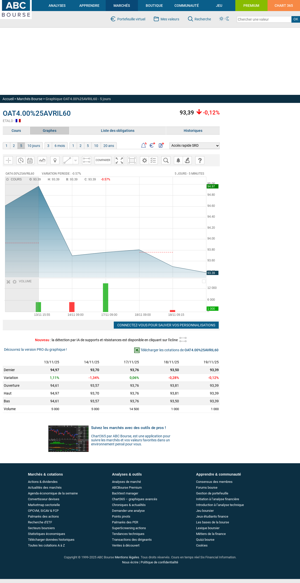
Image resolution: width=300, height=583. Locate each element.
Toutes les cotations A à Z (46, 545)
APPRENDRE (89, 6)
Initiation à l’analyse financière (217, 499)
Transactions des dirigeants (132, 539)
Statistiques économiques (46, 534)
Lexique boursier (207, 528)
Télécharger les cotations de (179, 350)
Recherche (202, 19)
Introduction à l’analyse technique (220, 505)
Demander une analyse (128, 511)
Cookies (202, 545)
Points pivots (121, 516)
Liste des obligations (117, 131)
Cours (16, 131)
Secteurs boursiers (41, 528)
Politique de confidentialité (159, 562)
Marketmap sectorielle (44, 505)
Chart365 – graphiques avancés (134, 499)
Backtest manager (125, 493)
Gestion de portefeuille (212, 493)
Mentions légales (127, 557)
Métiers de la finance (211, 534)
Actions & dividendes (43, 482)
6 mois (60, 146)
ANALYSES (57, 6)
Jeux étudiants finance (212, 516)
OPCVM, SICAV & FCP (43, 511)
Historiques (193, 131)
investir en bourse (13, 2)
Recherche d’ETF (40, 522)
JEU (219, 6)
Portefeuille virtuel (131, 19)
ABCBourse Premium (127, 487)
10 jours (33, 146)
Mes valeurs (169, 19)
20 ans (108, 146)
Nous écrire (130, 562)
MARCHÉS (122, 6)
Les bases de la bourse (212, 522)
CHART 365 (284, 6)
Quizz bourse (205, 539)
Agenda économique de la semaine (53, 493)
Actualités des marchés (45, 487)
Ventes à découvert (125, 545)
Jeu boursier (205, 511)
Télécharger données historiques (51, 539)
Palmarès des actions (43, 516)
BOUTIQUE (154, 6)
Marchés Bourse (29, 99)
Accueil (8, 99)
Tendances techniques (128, 534)
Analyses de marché (126, 482)
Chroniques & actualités (129, 505)
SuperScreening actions (129, 528)
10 (96, 146)
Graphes (49, 131)
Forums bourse (206, 487)
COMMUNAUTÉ (186, 6)
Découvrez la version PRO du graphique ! (35, 349)
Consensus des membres (214, 482)
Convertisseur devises (43, 499)
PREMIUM (251, 6)
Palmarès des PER (125, 522)
